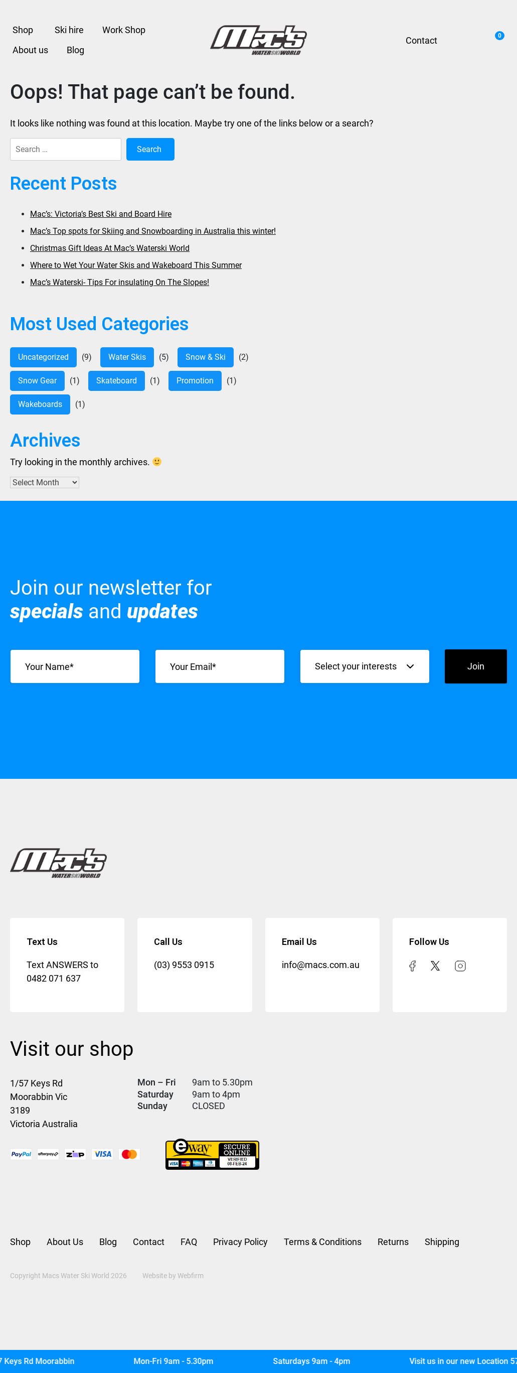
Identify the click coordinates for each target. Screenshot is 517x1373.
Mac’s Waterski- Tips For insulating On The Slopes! (119, 282)
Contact (421, 40)
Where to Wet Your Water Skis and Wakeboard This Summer (136, 265)
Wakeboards (40, 404)
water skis (127, 357)
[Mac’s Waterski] (258, 40)
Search (462, 40)
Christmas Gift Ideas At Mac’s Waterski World (110, 248)
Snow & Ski (206, 357)
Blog (75, 50)
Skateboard (116, 380)
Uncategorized (43, 357)
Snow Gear (37, 380)
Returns (393, 1242)
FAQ (189, 1242)
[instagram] (460, 964)
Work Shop (123, 30)
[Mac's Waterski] (258, 1361)
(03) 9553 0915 (184, 964)
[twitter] (435, 964)
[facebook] (412, 964)
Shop (23, 30)
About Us (65, 1242)
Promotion (195, 380)
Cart (497, 37)
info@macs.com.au (321, 964)
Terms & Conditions (323, 1242)
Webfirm (191, 1276)
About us (30, 50)
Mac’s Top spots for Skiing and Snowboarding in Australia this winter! (153, 231)
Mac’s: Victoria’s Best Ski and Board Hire (100, 214)
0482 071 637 (54, 978)
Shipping (442, 1242)
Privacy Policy (240, 1242)
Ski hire (69, 30)
